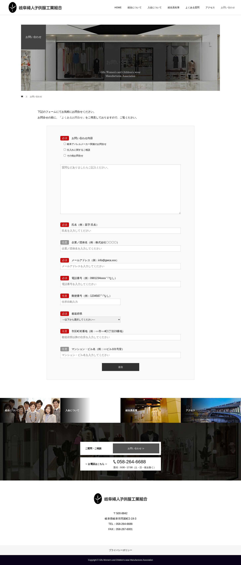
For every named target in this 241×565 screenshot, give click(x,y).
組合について (135, 7)
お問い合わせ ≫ (136, 448)
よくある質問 (192, 7)
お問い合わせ (228, 7)
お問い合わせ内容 (76, 138)
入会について (155, 7)
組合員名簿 (173, 7)
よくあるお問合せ (72, 117)
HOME (118, 7)
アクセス (210, 7)
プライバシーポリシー (120, 550)
